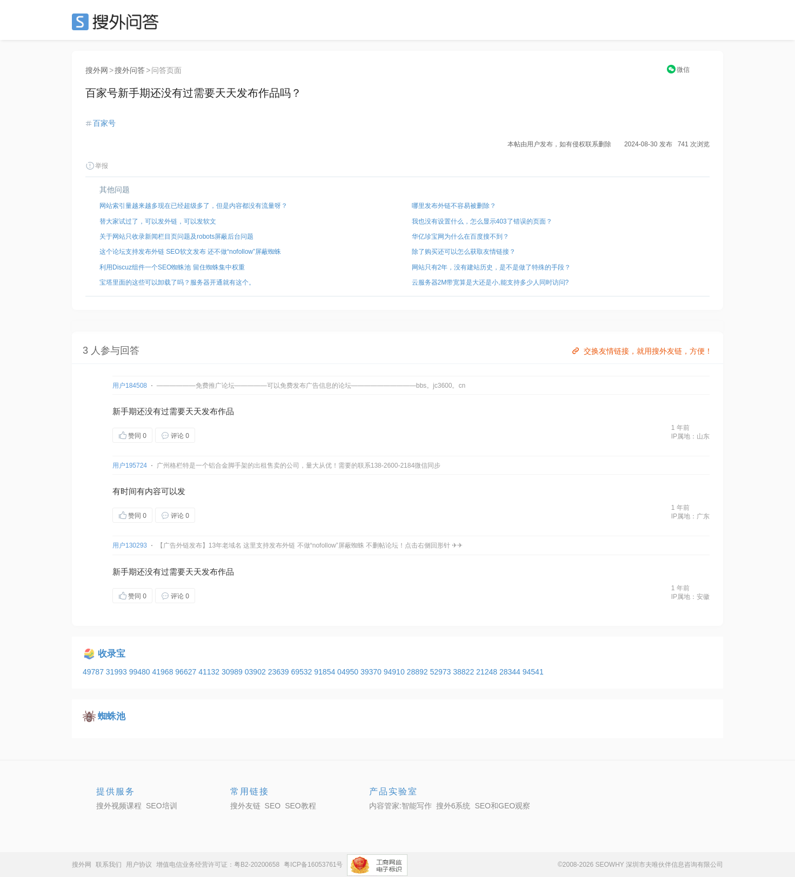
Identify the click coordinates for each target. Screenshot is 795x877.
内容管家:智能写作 (400, 805)
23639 (279, 671)
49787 (94, 671)
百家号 (104, 123)
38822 (464, 671)
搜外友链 (245, 805)
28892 (418, 671)
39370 (372, 671)
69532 (302, 671)
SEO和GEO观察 (502, 805)
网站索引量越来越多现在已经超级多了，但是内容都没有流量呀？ (193, 206)
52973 (441, 671)
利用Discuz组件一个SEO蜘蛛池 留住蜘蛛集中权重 (172, 267)
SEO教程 (300, 805)
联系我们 (109, 864)
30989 (233, 671)
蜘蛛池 (111, 716)
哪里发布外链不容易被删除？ (454, 206)
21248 (487, 671)
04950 (348, 671)
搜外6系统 (453, 805)
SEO (118, 21)
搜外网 (96, 70)
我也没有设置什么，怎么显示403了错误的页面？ (482, 221)
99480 (140, 671)
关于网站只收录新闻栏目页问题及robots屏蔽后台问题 (176, 236)
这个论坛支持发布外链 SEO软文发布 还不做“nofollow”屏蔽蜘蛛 (190, 251)
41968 (163, 671)
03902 (256, 671)
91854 (325, 671)
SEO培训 (161, 805)
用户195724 (129, 465)
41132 (210, 671)
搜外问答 (130, 70)
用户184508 (129, 385)
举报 (96, 166)
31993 (117, 671)
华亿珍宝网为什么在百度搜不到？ (460, 236)
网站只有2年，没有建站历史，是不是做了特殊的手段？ (491, 267)
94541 (533, 671)
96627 (186, 671)
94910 (395, 671)
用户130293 (129, 545)
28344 (511, 671)
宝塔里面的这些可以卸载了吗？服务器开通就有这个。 (177, 282)
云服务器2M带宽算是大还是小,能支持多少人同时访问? (490, 282)
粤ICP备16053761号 (313, 864)
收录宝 (111, 654)
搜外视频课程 (119, 805)
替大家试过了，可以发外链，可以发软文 (157, 221)
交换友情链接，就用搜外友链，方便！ (641, 351)
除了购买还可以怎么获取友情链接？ (464, 251)
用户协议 (139, 864)
